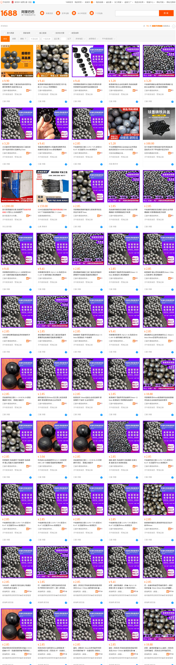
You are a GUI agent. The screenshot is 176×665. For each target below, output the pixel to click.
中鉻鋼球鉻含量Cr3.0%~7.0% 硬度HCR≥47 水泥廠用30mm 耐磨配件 (16, 524)
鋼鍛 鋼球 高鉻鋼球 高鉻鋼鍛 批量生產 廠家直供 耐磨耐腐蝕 (123, 461)
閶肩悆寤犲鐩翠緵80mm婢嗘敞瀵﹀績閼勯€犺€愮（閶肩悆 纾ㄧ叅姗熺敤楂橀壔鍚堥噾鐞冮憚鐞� (52, 649)
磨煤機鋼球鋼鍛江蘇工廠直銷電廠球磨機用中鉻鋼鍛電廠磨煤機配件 (87, 273)
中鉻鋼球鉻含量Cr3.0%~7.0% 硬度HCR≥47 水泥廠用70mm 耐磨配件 (158, 461)
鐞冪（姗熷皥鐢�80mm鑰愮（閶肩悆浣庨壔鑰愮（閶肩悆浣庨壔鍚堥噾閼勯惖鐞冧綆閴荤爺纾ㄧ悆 (159, 649)
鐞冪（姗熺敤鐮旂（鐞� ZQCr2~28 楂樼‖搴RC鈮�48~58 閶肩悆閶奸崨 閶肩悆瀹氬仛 (123, 586)
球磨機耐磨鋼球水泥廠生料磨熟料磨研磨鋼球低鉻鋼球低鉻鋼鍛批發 (87, 85)
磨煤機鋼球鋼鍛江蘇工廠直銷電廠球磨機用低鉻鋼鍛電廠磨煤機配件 (52, 336)
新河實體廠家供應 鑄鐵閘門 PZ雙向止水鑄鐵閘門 (16, 211)
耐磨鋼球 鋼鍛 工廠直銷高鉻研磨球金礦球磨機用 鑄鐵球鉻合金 (16, 85)
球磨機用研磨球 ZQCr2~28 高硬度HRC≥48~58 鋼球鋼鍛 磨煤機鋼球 (52, 273)
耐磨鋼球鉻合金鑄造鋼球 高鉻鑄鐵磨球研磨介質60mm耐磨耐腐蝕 (123, 85)
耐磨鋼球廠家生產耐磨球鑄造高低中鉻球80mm (158, 524)
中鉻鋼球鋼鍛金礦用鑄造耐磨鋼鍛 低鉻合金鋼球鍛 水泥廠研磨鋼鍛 (158, 85)
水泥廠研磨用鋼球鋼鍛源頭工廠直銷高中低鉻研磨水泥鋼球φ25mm (16, 148)
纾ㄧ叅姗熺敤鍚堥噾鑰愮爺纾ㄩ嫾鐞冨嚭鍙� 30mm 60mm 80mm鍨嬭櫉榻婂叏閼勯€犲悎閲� (158, 586)
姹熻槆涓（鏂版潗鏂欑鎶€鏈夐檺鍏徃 (10, 591)
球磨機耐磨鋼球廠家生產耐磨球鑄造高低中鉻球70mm (87, 211)
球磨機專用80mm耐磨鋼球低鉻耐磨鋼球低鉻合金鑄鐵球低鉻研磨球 (159, 398)
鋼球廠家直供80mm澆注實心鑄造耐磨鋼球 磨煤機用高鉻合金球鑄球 (52, 398)
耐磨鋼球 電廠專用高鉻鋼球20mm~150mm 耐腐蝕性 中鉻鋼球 (87, 336)
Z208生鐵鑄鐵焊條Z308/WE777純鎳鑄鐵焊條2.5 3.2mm (52, 211)
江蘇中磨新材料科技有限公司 (10, 90)
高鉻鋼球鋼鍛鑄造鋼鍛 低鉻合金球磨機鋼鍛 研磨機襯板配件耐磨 (123, 211)
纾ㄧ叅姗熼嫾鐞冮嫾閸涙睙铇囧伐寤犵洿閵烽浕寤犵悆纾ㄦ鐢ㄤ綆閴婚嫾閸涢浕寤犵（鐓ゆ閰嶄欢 (52, 586)
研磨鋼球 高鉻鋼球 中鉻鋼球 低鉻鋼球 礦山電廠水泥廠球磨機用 (16, 461)
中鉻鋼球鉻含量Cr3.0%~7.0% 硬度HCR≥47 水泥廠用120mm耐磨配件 (87, 148)
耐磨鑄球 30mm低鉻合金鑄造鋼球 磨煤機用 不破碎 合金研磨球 (87, 398)
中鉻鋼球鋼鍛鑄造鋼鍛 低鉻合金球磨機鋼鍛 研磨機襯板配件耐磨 (158, 211)
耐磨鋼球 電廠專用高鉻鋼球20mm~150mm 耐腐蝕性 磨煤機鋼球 (123, 273)
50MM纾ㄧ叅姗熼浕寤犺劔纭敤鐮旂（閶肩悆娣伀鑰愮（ (16, 586)
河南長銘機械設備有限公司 (117, 153)
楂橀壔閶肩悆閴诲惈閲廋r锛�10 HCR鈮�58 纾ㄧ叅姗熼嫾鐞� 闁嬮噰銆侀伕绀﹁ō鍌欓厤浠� (17, 649)
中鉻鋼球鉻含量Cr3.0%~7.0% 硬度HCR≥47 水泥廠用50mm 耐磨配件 (52, 524)
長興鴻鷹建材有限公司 (152, 153)
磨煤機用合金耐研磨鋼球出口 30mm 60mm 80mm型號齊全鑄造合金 (159, 336)
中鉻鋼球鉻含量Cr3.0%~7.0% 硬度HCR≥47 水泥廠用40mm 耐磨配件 (123, 524)
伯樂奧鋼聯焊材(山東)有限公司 (46, 216)
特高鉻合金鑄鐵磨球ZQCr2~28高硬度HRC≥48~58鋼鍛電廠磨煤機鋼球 (52, 461)
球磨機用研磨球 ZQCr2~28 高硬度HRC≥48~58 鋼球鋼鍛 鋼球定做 (123, 336)
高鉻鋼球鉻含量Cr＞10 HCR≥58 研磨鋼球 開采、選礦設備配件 (87, 461)
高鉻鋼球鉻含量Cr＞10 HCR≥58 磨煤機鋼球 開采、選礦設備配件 (16, 398)
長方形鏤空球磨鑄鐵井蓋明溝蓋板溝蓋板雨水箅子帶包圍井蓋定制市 (158, 148)
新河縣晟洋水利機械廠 (10, 216)
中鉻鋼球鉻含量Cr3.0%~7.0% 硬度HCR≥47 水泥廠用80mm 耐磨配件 (87, 524)
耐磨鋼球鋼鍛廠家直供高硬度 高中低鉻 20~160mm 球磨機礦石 (52, 85)
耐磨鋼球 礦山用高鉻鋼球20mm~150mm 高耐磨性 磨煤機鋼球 (159, 273)
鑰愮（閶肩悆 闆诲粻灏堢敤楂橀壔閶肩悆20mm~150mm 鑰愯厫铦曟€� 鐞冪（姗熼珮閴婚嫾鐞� (123, 649)
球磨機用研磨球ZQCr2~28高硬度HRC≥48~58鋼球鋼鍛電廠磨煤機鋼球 (16, 273)
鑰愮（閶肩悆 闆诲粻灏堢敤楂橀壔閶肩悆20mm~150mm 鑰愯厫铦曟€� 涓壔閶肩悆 (87, 586)
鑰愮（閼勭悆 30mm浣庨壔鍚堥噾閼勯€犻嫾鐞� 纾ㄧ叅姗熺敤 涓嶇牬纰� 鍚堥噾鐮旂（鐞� (87, 649)
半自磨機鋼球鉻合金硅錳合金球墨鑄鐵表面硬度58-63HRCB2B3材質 (123, 148)
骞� (29, 591)
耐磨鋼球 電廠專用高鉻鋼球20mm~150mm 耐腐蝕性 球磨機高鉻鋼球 (123, 398)
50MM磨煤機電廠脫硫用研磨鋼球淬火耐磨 (16, 336)
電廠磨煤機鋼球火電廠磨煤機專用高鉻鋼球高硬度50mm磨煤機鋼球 (52, 148)
